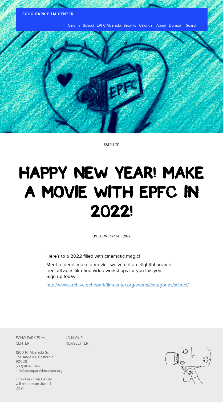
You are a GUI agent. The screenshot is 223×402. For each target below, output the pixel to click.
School (88, 25)
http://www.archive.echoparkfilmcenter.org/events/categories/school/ (117, 285)
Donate (175, 25)
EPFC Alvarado (109, 25)
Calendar (146, 25)
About (161, 25)
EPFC (95, 236)
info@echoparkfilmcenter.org (39, 371)
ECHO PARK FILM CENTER (48, 14)
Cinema (74, 25)
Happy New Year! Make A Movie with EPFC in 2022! (111, 192)
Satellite (130, 25)
